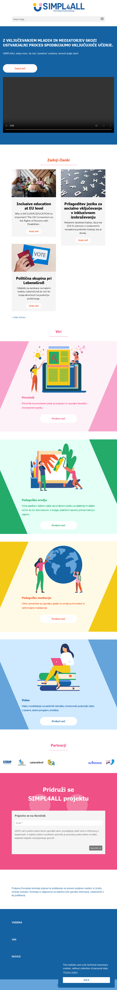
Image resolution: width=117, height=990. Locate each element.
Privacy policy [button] (70, 972)
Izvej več (20, 68)
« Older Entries (19, 317)
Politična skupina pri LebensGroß (34, 280)
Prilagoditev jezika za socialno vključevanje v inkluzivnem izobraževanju (83, 210)
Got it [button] (86, 980)
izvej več (34, 231)
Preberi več (58, 418)
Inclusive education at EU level (34, 205)
